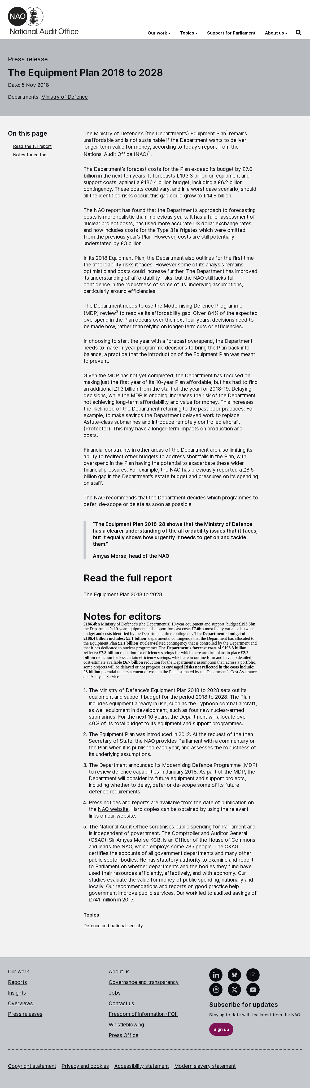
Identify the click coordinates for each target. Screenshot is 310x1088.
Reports (17, 982)
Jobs (115, 993)
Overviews (20, 1003)
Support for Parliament (231, 33)
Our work (18, 972)
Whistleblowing (126, 1025)
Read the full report (32, 146)
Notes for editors (30, 154)
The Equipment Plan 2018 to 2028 (123, 595)
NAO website (113, 809)
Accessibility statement (141, 1066)
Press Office (123, 1035)
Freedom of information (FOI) (143, 1014)
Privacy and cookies (85, 1066)
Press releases (25, 1014)
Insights (17, 993)
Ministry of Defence (64, 97)
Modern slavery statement (205, 1066)
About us (119, 972)
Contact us (121, 1003)
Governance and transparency (144, 982)
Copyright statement (32, 1066)
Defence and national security (113, 925)
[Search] (299, 32)
